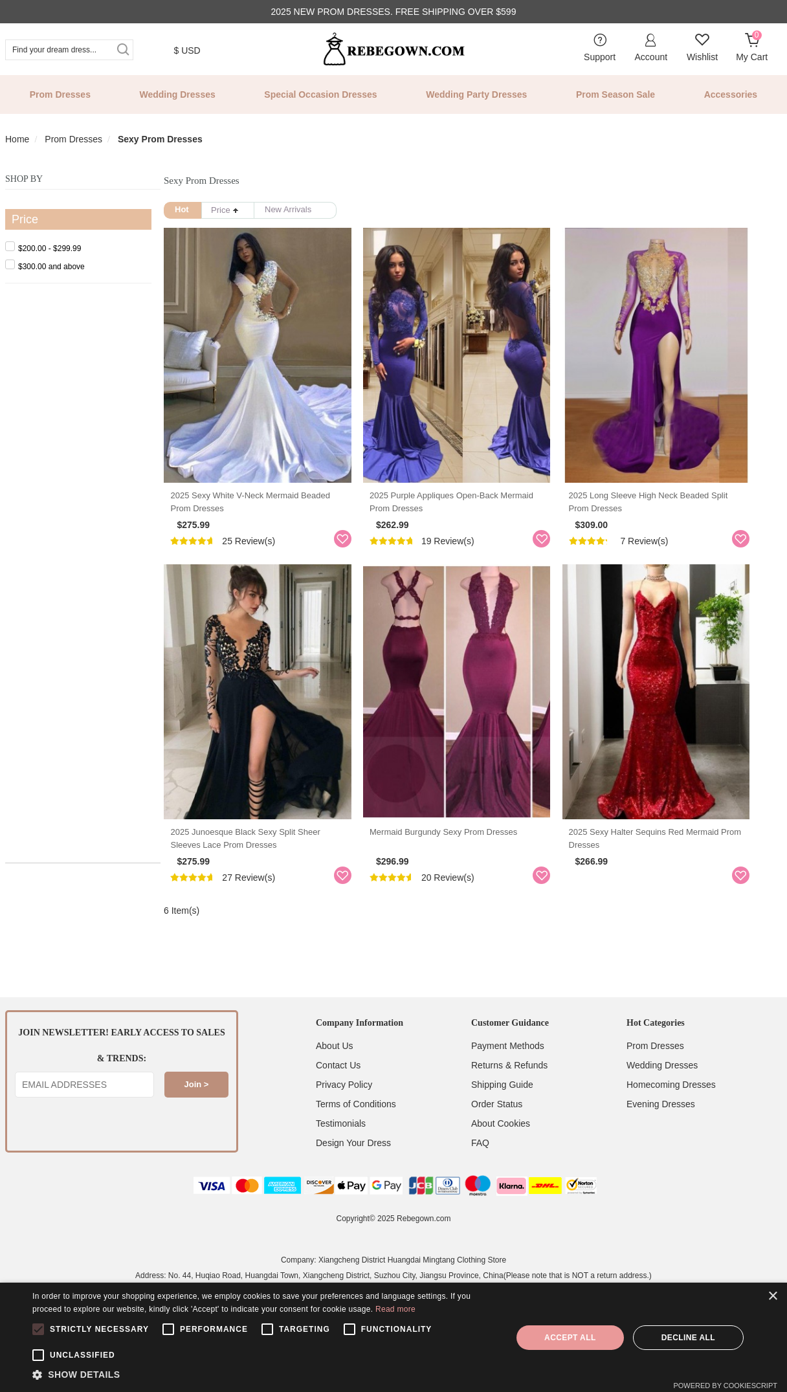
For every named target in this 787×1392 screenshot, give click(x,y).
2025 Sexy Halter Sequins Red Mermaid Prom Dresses (675, 862)
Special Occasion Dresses (320, 94)
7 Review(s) (665, 552)
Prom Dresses (60, 94)
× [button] (772, 1296)
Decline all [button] (688, 1337)
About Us (334, 1070)
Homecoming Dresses (671, 1109)
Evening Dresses (660, 1128)
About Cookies (500, 1148)
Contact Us (338, 1090)
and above (45, 266)
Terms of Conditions (356, 1128)
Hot (182, 209)
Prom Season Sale (615, 94)
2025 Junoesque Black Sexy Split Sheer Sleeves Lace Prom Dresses (262, 862)
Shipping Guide (502, 1109)
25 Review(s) (249, 552)
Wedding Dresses (178, 94)
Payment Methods (507, 1070)
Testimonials (341, 1148)
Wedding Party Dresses (476, 94)
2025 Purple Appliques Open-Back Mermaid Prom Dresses (462, 513)
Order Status (496, 1128)
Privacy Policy (344, 1109)
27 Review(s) (249, 901)
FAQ (480, 1167)
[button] (265, 1375)
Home (17, 139)
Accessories (731, 94)
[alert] (393, 1337)
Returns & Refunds (509, 1090)
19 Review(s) (458, 552)
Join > (196, 1109)
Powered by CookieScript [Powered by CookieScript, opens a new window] (725, 1385)
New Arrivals (288, 209)
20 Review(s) (458, 901)
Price (225, 210)
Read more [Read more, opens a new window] (395, 1309)
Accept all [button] (570, 1337)
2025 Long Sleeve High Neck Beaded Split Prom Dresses (679, 513)
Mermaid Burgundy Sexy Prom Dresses (453, 856)
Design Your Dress (353, 1167)
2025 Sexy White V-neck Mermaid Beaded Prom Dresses (262, 513)
